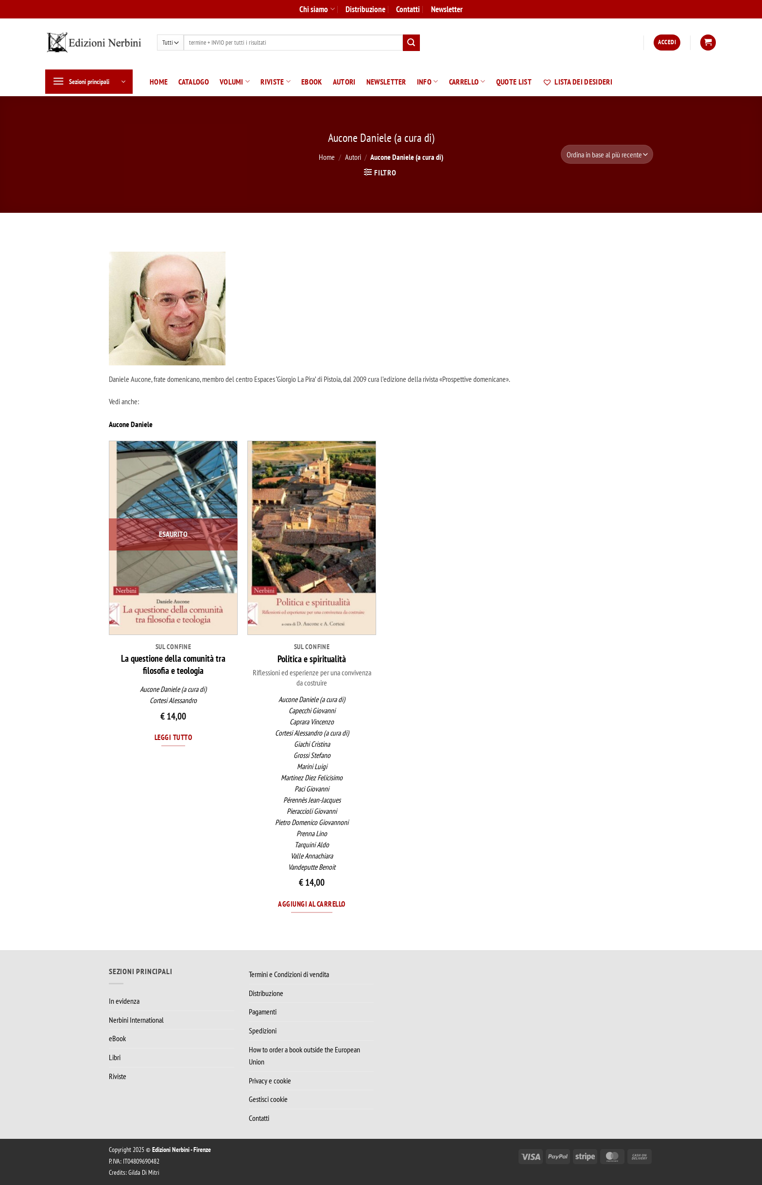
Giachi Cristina (312, 744)
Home (159, 81)
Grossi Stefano (312, 755)
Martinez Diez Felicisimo (312, 777)
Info (427, 81)
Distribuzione (365, 9)
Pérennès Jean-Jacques (312, 800)
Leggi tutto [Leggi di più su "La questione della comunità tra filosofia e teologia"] (173, 737)
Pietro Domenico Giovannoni (311, 822)
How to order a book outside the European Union (304, 1056)
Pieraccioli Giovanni (312, 811)
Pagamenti (263, 1011)
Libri (115, 1057)
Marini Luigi (312, 766)
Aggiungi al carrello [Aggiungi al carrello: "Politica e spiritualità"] (311, 904)
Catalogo (193, 81)
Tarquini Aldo (311, 844)
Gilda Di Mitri (143, 1172)
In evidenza (124, 1001)
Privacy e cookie (270, 1080)
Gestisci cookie (268, 1099)
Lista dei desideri (577, 81)
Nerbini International (136, 1020)
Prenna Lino (311, 833)
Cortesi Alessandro (173, 700)
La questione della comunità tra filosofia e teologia (173, 664)
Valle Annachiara (312, 855)
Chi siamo (316, 9)
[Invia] (411, 42)
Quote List (514, 81)
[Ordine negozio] (607, 154)
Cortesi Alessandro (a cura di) (312, 733)
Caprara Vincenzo (312, 721)
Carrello (467, 81)
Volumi (235, 81)
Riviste (275, 81)
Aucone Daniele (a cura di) (173, 689)
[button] (667, 42)
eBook (311, 81)
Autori (344, 81)
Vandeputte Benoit (311, 867)
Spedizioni (263, 1030)
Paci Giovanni (311, 788)
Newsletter (447, 9)
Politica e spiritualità (311, 659)
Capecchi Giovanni (312, 710)
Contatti (408, 9)
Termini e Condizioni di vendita (289, 974)
